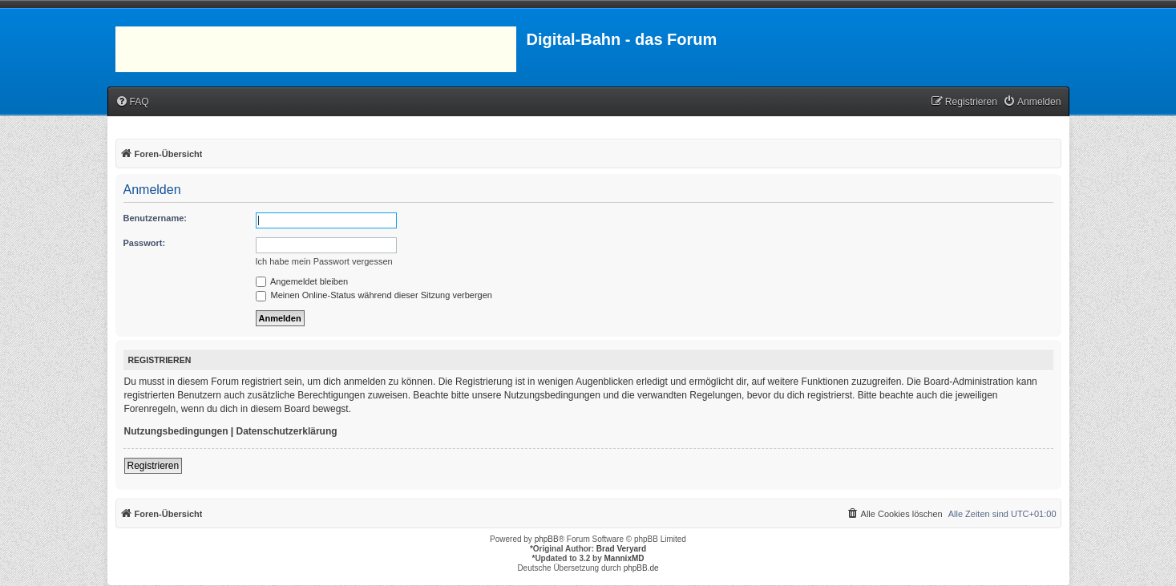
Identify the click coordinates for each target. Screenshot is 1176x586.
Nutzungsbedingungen (176, 431)
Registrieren (153, 465)
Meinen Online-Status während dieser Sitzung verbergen (374, 295)
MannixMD (624, 558)
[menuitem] (132, 102)
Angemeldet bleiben (302, 281)
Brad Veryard (621, 548)
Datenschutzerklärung (286, 431)
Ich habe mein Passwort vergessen (324, 261)
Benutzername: (155, 218)
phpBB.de (641, 568)
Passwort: (144, 243)
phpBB (547, 539)
